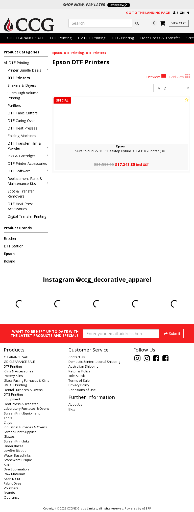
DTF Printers (19, 77)
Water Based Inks (17, 455)
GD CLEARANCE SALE (25, 37)
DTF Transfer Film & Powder (28, 146)
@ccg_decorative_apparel (113, 279)
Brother (10, 238)
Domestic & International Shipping (94, 361)
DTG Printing (123, 37)
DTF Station (13, 246)
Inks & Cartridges (28, 155)
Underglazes (13, 446)
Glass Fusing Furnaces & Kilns (26, 380)
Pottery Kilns (13, 375)
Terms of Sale (79, 380)
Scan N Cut (12, 478)
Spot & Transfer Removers (21, 194)
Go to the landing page (148, 12)
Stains (8, 464)
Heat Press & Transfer (160, 37)
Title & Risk (76, 375)
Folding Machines (22, 135)
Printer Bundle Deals (28, 70)
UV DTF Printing (92, 37)
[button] (181, 12)
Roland (9, 261)
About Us (75, 404)
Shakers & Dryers (22, 85)
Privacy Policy (78, 385)
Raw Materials (15, 474)
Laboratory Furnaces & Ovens (27, 408)
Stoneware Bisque (18, 460)
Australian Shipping (83, 366)
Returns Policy (79, 371)
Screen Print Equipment (22, 413)
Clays (8, 422)
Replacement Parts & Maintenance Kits (28, 181)
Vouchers (11, 488)
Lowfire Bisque (15, 450)
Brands (9, 492)
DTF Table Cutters (23, 113)
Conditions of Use (82, 390)
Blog (71, 409)
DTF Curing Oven (22, 120)
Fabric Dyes (12, 483)
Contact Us (76, 357)
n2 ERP (146, 508)
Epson (9, 253)
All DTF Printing (16, 62)
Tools (8, 417)
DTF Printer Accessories (27, 163)
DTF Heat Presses (22, 128)
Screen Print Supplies (20, 432)
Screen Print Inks (17, 441)
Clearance (11, 497)
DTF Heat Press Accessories (21, 206)
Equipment (12, 399)
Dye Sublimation (16, 469)
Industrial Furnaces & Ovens (25, 427)
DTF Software (28, 171)
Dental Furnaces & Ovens (23, 390)
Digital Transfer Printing (27, 216)
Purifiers (14, 105)
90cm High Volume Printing (23, 95)
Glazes (9, 436)
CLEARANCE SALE (16, 357)
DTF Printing (61, 37)
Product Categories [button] (21, 52)
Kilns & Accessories (18, 371)
